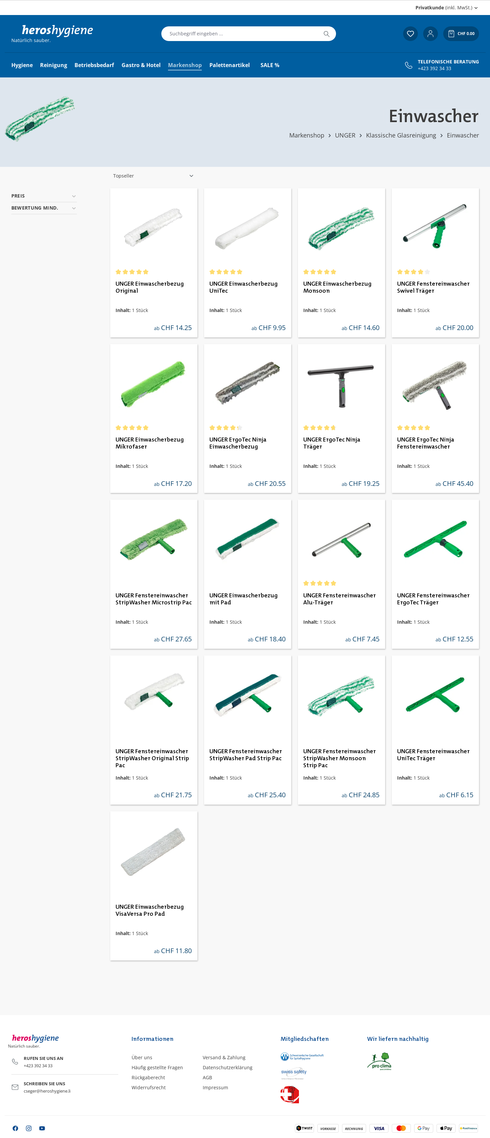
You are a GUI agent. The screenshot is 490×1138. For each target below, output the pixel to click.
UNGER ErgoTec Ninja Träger (331, 443)
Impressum (215, 1087)
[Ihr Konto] (430, 33)
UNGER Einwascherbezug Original (150, 287)
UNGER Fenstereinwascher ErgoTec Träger (433, 599)
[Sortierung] (153, 176)
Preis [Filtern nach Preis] (44, 196)
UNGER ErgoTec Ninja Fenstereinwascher (425, 443)
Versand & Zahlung (224, 1057)
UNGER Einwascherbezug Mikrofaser (150, 443)
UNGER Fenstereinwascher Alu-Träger (339, 599)
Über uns (142, 1057)
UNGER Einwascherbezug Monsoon (337, 287)
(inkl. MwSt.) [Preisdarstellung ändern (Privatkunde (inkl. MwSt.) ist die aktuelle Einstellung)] (444, 7)
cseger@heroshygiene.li (47, 1091)
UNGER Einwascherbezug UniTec (243, 287)
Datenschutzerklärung (228, 1067)
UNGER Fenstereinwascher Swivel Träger (433, 287)
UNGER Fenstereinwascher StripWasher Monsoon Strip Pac (339, 758)
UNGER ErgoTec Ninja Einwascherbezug (238, 443)
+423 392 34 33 (434, 68)
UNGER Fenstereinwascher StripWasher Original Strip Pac (152, 758)
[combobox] (239, 33)
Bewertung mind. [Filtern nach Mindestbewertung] (44, 208)
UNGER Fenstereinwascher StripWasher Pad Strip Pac (245, 755)
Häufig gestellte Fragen (157, 1067)
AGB (207, 1077)
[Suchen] (326, 33)
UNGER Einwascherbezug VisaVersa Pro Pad (150, 910)
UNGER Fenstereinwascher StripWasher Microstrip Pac (154, 599)
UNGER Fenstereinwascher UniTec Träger (433, 755)
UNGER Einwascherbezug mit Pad (243, 599)
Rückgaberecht (148, 1077)
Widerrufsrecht (149, 1087)
